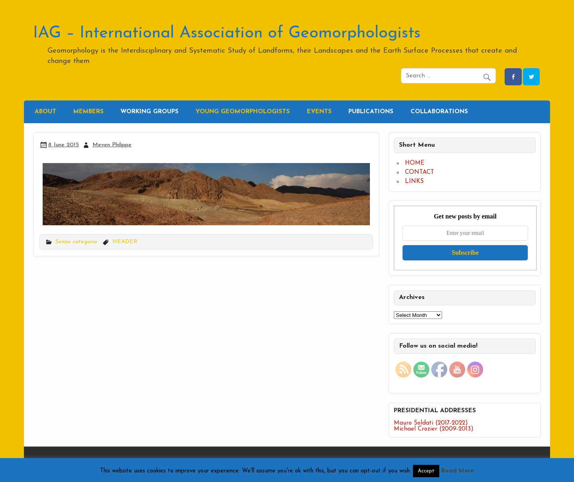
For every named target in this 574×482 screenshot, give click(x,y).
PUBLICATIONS (370, 112)
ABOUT (45, 112)
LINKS (414, 182)
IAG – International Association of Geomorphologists (227, 33)
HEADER (125, 242)
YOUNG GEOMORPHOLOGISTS (243, 112)
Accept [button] (426, 471)
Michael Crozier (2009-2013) (434, 429)
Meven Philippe (112, 145)
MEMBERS (88, 112)
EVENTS (319, 112)
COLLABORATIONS (439, 112)
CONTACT (419, 172)
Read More (457, 471)
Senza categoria (76, 242)
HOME (415, 163)
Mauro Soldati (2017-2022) (431, 423)
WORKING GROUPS (149, 112)
